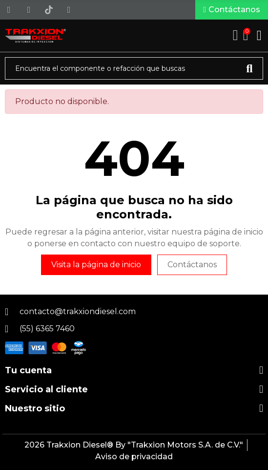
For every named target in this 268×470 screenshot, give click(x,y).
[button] (231, 10)
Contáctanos (192, 264)
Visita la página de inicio (96, 264)
